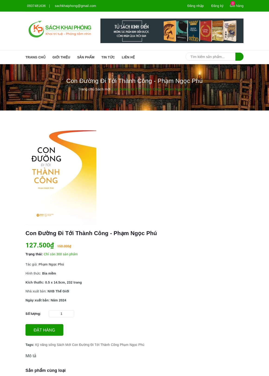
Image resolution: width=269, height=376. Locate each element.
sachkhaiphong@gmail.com (75, 6)
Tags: (30, 345)
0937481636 (36, 6)
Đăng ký (217, 6)
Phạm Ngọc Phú (132, 345)
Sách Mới (64, 345)
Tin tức (108, 57)
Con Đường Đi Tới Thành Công (95, 345)
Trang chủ (35, 57)
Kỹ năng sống (45, 345)
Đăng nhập (195, 6)
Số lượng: (33, 314)
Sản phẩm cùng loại (46, 370)
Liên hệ (128, 57)
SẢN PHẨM (85, 57)
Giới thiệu (61, 57)
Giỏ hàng (236, 6)
